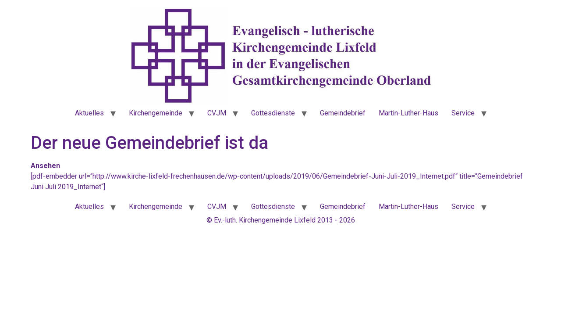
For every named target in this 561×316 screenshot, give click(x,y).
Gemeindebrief (343, 113)
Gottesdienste (273, 113)
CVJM (216, 113)
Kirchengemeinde (155, 113)
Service (463, 113)
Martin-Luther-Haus (408, 113)
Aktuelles (89, 113)
